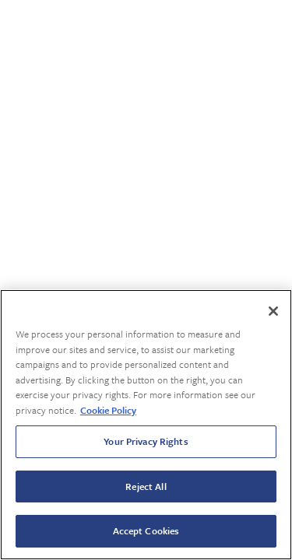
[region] (146, 424)
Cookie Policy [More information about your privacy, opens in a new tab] (108, 410)
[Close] (273, 311)
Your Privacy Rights (146, 441)
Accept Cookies (146, 530)
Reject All (145, 486)
